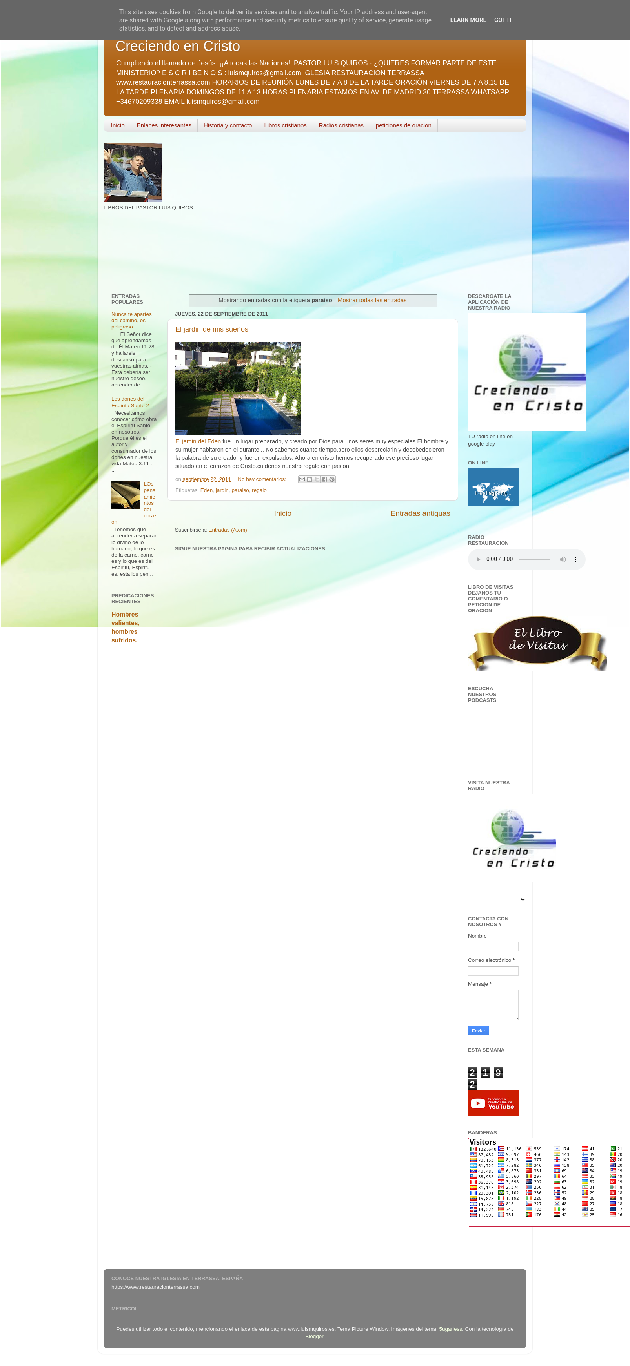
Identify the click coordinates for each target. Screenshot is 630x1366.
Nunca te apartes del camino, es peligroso (131, 320)
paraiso (240, 490)
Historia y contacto (228, 125)
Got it (503, 20)
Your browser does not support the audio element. (527, 559)
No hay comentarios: (263, 479)
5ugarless (450, 1329)
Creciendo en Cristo (177, 46)
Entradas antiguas (420, 513)
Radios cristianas (341, 125)
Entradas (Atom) (228, 530)
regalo (259, 490)
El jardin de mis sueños (211, 329)
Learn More (468, 20)
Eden (206, 490)
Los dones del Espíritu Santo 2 (130, 402)
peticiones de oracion (404, 125)
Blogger (314, 1336)
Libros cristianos (285, 125)
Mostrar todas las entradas (372, 300)
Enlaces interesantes (164, 125)
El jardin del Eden (198, 441)
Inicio (118, 125)
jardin (222, 490)
